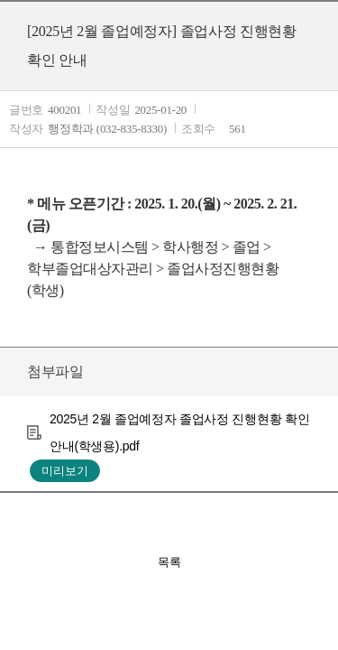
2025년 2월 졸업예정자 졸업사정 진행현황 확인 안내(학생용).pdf (179, 432)
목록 (169, 562)
